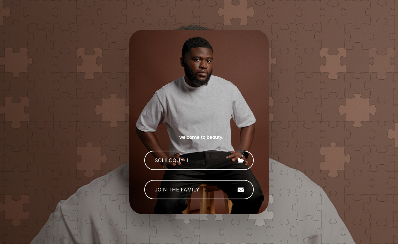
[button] (199, 160)
